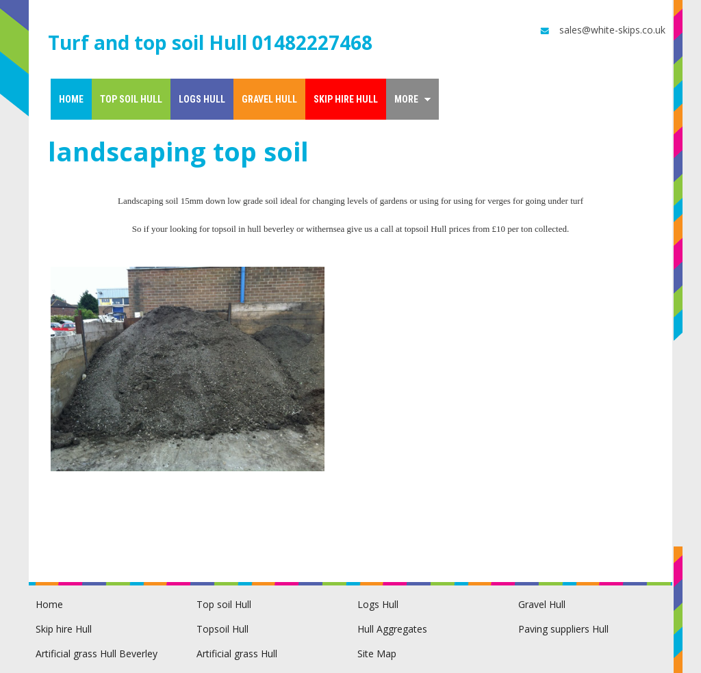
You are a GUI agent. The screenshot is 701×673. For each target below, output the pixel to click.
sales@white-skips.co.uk (601, 30)
